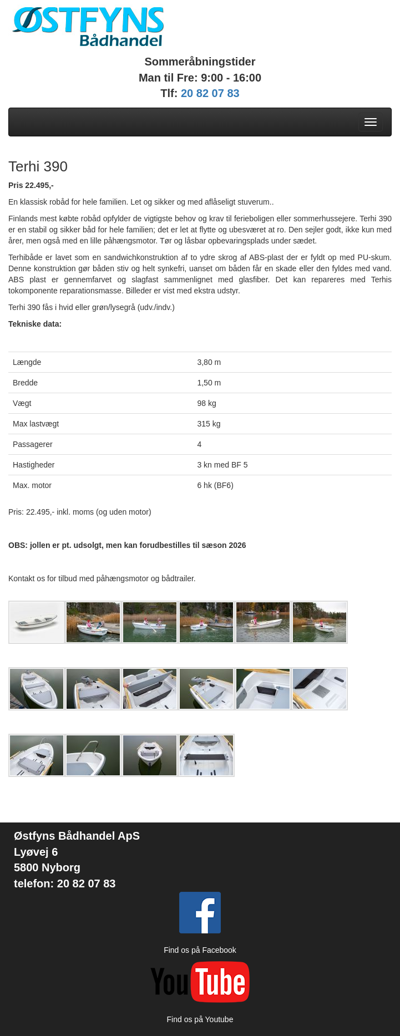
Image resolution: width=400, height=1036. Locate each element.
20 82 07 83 (210, 93)
